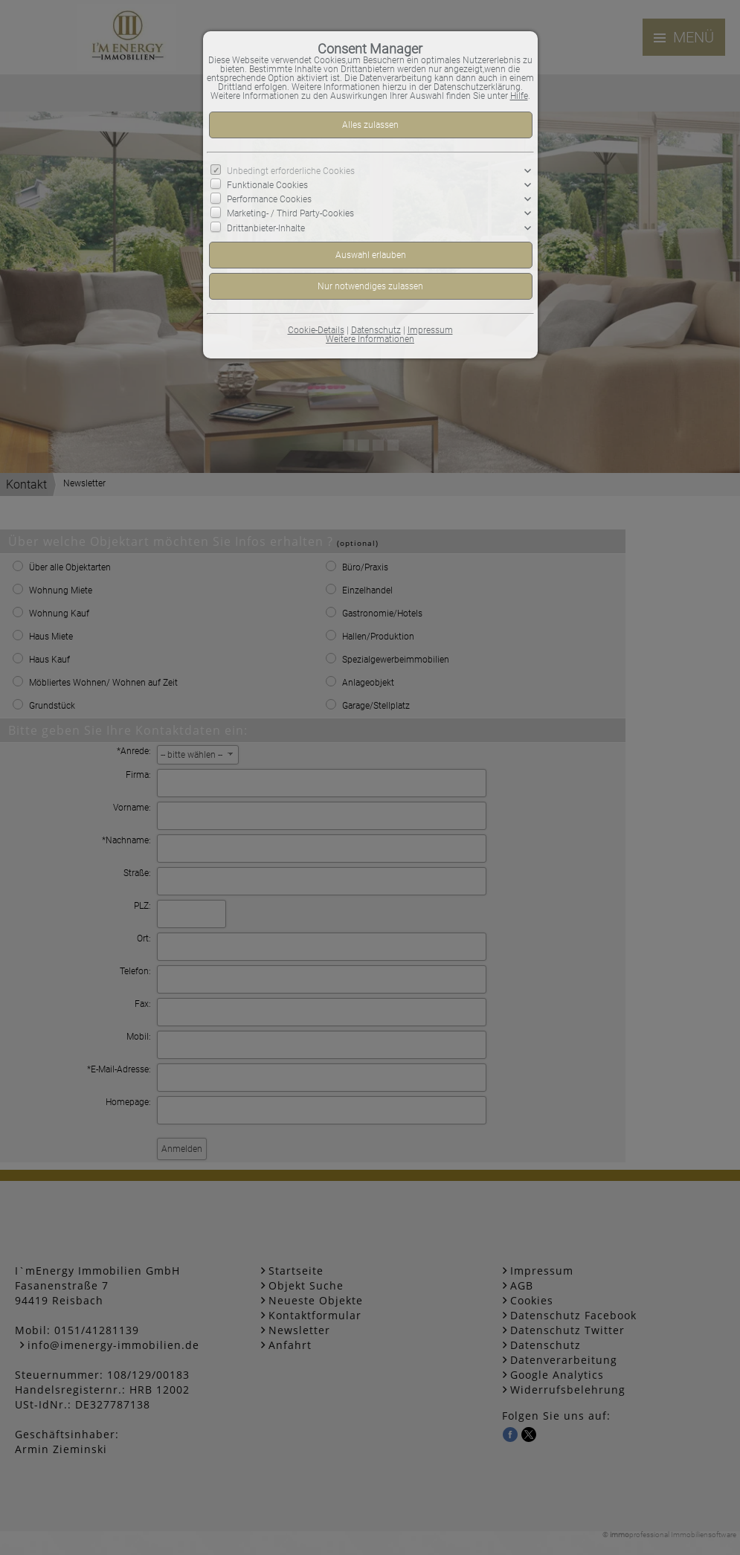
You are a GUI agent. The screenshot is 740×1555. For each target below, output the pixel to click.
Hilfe (519, 96)
